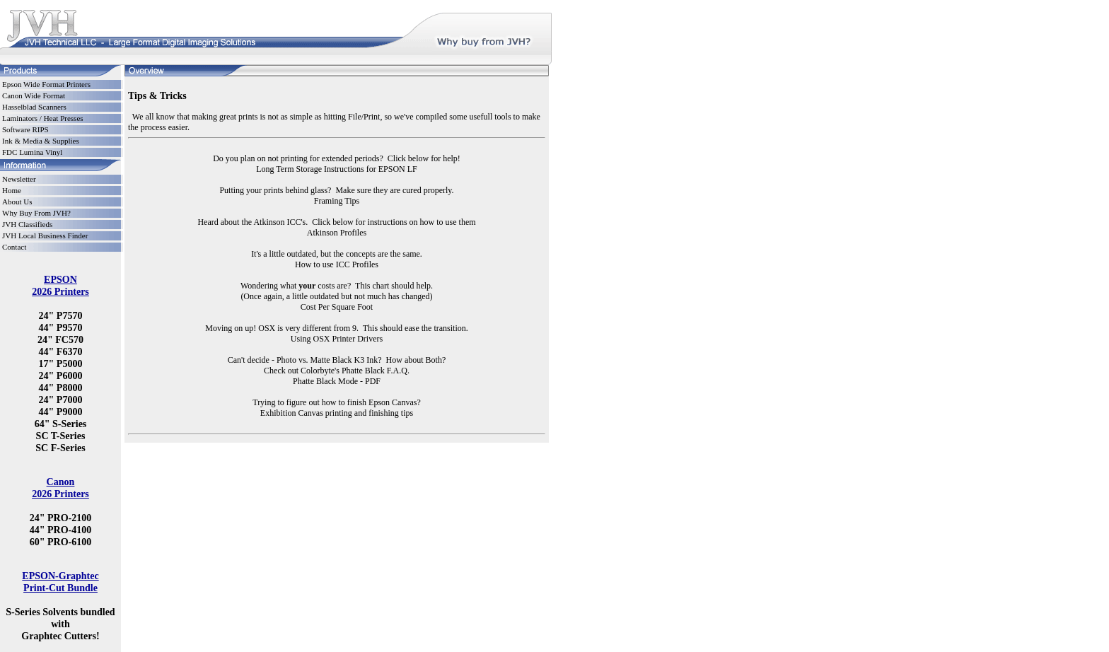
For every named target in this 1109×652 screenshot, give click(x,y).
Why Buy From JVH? (36, 213)
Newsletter (19, 179)
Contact (14, 247)
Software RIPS (25, 129)
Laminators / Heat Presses (42, 118)
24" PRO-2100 (61, 517)
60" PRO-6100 (61, 541)
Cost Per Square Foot (337, 307)
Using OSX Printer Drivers (337, 339)
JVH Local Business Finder (45, 235)
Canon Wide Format (33, 95)
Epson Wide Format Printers (46, 84)
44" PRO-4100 (61, 529)
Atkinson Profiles (336, 233)
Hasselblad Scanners (34, 107)
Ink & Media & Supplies (40, 140)
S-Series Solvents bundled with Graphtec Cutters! (60, 623)
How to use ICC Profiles (336, 264)
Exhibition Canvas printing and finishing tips (336, 413)
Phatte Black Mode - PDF (337, 381)
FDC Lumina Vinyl (32, 152)
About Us (17, 201)
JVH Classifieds (27, 224)
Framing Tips (336, 201)
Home (11, 190)
